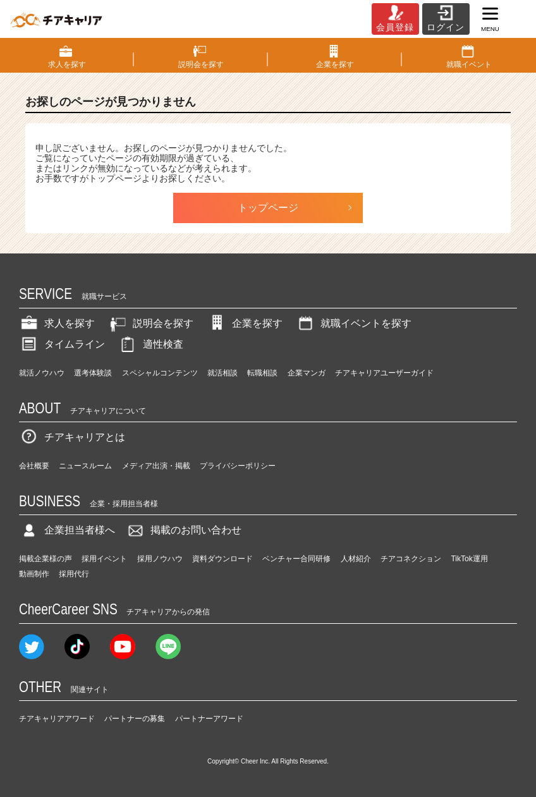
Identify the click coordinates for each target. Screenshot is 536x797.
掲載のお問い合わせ (183, 530)
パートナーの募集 (134, 718)
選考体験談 (93, 372)
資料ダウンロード (222, 558)
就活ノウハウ (41, 372)
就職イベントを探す (353, 323)
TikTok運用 (469, 558)
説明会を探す (150, 323)
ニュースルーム (85, 465)
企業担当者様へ (67, 530)
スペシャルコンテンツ (160, 372)
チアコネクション (411, 558)
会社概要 (34, 465)
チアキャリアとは (72, 437)
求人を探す (57, 323)
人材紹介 (356, 558)
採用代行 (74, 573)
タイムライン (62, 344)
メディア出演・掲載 (156, 465)
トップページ (268, 207)
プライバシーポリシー (238, 465)
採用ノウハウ (160, 558)
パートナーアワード (209, 718)
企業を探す (245, 323)
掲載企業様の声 (45, 558)
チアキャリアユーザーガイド (384, 372)
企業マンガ (307, 372)
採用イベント (104, 558)
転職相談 (262, 372)
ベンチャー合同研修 (296, 558)
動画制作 (34, 573)
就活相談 (222, 372)
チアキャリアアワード (57, 718)
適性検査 (150, 344)
